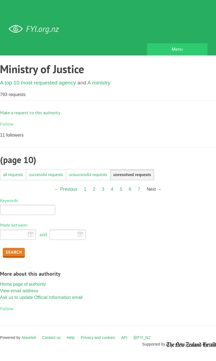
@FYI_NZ (142, 337)
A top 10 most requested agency (38, 83)
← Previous (66, 189)
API (124, 337)
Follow (7, 124)
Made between (14, 225)
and (43, 234)
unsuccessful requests (88, 174)
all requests (13, 174)
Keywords (9, 200)
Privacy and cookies (98, 337)
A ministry (98, 83)
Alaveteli (29, 337)
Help (71, 337)
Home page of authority (23, 284)
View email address (19, 290)
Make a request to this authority (30, 112)
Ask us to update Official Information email (41, 297)
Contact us (51, 337)
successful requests (46, 174)
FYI (35, 29)
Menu (177, 49)
